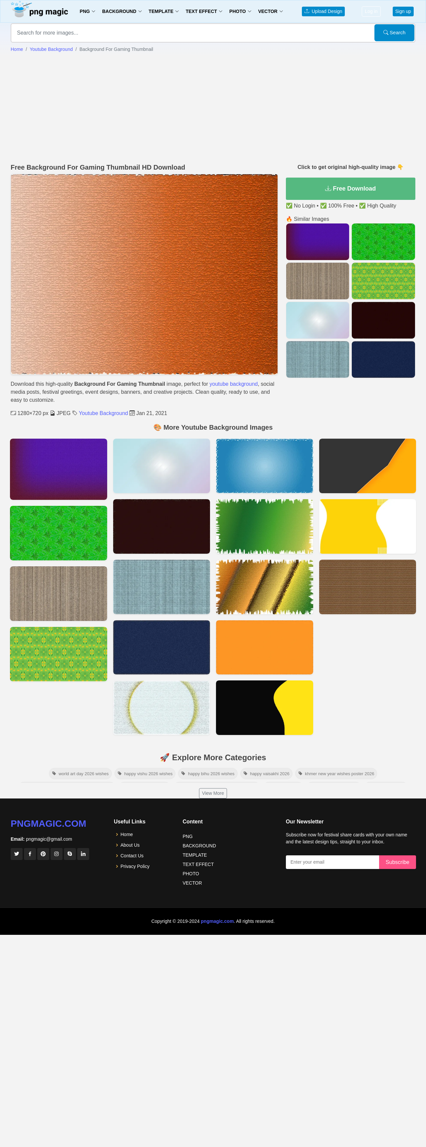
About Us (130, 845)
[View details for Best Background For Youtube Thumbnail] (264, 647)
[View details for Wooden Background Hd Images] (58, 593)
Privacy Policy (134, 866)
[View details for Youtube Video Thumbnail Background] (367, 587)
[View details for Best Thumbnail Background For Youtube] (161, 466)
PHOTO (191, 873)
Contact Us (131, 855)
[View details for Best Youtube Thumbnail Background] (264, 587)
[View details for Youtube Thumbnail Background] (367, 466)
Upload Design (323, 11)
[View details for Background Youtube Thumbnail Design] (58, 654)
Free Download (350, 188)
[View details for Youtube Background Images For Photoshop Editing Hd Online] (58, 469)
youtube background (234, 384)
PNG (188, 836)
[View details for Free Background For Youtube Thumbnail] (58, 533)
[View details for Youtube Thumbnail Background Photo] (161, 526)
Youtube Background (51, 49)
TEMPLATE (195, 855)
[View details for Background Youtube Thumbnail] (161, 587)
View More (213, 793)
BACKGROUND (199, 845)
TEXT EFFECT (198, 864)
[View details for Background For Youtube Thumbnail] (367, 526)
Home (17, 49)
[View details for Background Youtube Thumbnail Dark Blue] (161, 647)
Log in (371, 11)
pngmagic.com (48, 823)
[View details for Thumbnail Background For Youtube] (264, 707)
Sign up (403, 11)
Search (394, 32)
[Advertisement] (213, 108)
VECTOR (192, 883)
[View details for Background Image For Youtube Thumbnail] (161, 707)
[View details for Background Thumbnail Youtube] (264, 526)
